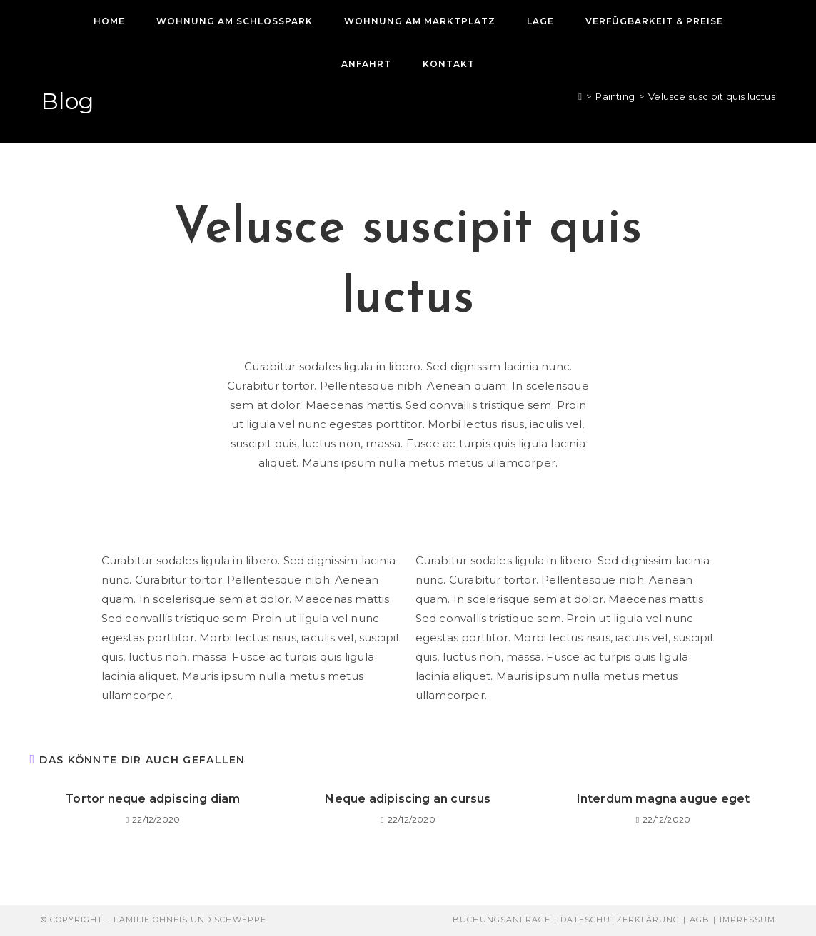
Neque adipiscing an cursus (407, 798)
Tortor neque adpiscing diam (152, 798)
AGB (700, 920)
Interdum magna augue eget (663, 798)
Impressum (747, 920)
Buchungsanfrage (501, 920)
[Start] (580, 96)
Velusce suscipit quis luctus (711, 96)
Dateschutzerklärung (620, 920)
